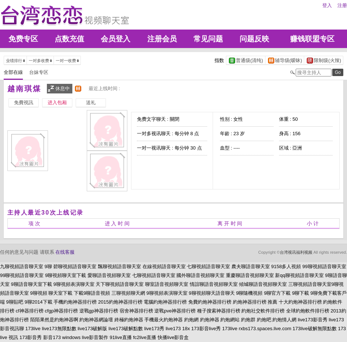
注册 (342, 5)
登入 (327, 5)
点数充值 (69, 39)
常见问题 (208, 39)
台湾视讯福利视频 (296, 252)
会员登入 (115, 39)
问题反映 (254, 39)
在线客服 (65, 252)
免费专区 (23, 39)
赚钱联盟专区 (312, 39)
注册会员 (162, 39)
